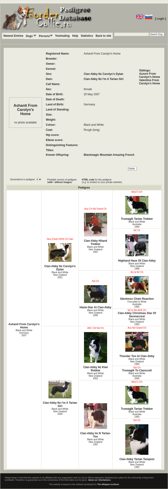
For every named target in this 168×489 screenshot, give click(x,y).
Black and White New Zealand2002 (95, 376)
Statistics (87, 35)
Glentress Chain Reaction (137, 288)
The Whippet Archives (108, 484)
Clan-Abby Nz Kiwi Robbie (95, 352)
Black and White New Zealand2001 (60, 275)
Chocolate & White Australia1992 (137, 304)
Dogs (31, 36)
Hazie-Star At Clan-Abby (95, 297)
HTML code (88, 179)
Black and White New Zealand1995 (95, 313)
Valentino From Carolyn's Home (149, 82)
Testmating (62, 35)
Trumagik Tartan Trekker (137, 208)
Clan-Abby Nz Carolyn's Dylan (103, 74)
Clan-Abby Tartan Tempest (137, 442)
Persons (45, 36)
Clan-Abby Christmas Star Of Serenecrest (137, 315)
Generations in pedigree (23, 179)
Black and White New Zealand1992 (137, 464)
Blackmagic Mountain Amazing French (109, 154)
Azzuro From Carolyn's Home (149, 75)
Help (75, 35)
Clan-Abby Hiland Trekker (95, 229)
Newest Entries (13, 35)
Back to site (103, 35)
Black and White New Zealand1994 (137, 361)
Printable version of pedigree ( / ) (62, 180)
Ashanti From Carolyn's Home (23, 326)
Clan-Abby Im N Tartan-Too (95, 420)
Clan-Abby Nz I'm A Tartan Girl (103, 79)
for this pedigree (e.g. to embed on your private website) (102, 180)
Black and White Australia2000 (137, 376)
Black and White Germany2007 (24, 333)
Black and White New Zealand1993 (137, 322)
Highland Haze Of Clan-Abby (137, 248)
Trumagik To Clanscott (137, 370)
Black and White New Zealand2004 (60, 411)
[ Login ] (160, 18)
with (50, 182)
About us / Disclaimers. (99, 480)
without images (62, 182)
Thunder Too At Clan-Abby (137, 345)
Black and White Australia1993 (137, 224)
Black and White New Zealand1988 (137, 266)
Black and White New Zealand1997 (95, 249)
